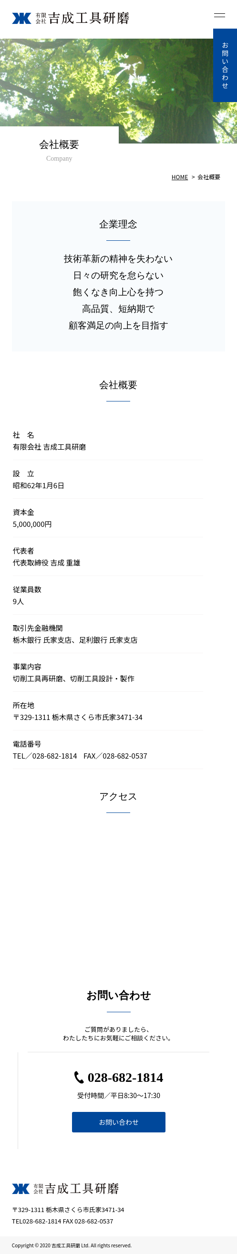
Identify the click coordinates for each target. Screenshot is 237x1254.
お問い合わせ (119, 1122)
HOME (180, 177)
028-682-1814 (126, 1077)
